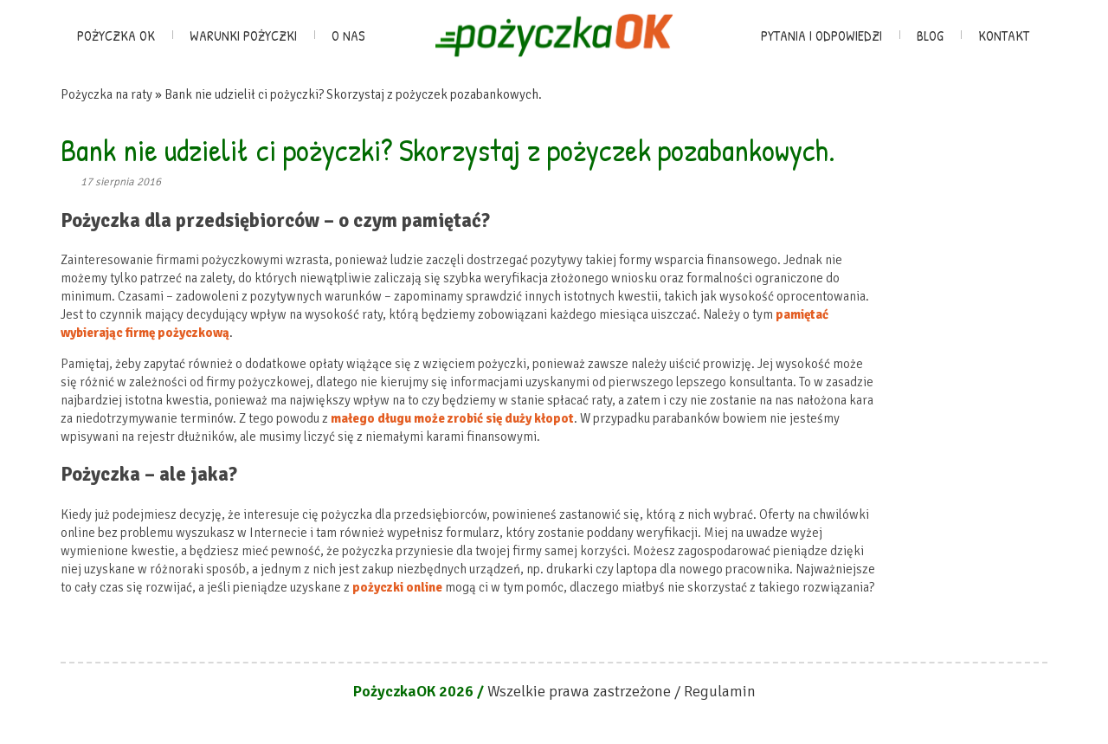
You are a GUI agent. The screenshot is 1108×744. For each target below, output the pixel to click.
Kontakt (1003, 35)
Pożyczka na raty (106, 94)
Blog (930, 35)
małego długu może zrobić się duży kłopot (452, 418)
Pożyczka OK (116, 35)
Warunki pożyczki (243, 35)
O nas (348, 35)
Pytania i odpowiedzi (821, 35)
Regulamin (720, 691)
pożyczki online (397, 587)
